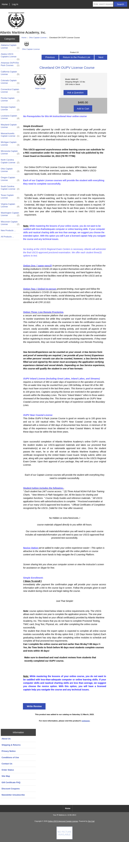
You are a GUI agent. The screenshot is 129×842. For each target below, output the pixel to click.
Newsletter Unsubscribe (13, 795)
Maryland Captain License (10, 126)
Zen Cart (91, 821)
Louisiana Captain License (10, 117)
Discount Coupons (11, 788)
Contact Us (7, 763)
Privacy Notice (9, 751)
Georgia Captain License (10, 108)
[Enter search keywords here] (103, 4)
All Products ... (7, 236)
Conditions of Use (10, 757)
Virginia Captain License (10, 205)
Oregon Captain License (10, 178)
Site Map (6, 776)
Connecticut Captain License (10, 90)
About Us (6, 738)
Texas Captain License (10, 196)
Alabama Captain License (10, 46)
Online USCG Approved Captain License (63, 821)
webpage (86, 721)
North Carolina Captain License (10, 161)
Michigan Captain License (10, 143)
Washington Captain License (10, 214)
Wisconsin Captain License (10, 223)
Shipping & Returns (11, 745)
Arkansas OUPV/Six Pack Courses (10, 64)
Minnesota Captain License (10, 152)
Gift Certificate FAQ (11, 782)
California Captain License (10, 73)
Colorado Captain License (10, 81)
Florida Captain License (10, 99)
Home (5, 4)
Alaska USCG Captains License (10, 56)
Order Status (8, 770)
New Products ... (8, 230)
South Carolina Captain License (10, 187)
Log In (15, 4)
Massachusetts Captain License (10, 134)
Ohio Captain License (38, 37)
